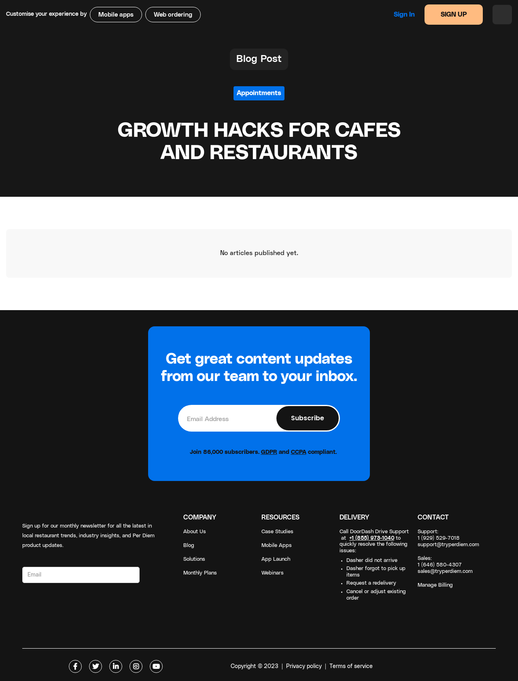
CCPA (298, 452)
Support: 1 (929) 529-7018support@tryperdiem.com (448, 538)
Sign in (404, 14)
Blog (188, 545)
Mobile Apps (276, 545)
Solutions (194, 559)
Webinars (272, 573)
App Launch (275, 559)
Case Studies (277, 531)
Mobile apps (116, 15)
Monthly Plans (200, 573)
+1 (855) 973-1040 (371, 538)
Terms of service (351, 666)
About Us (194, 531)
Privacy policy (304, 666)
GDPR (269, 452)
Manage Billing (435, 585)
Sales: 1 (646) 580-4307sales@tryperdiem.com (445, 565)
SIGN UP (454, 14)
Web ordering (173, 15)
